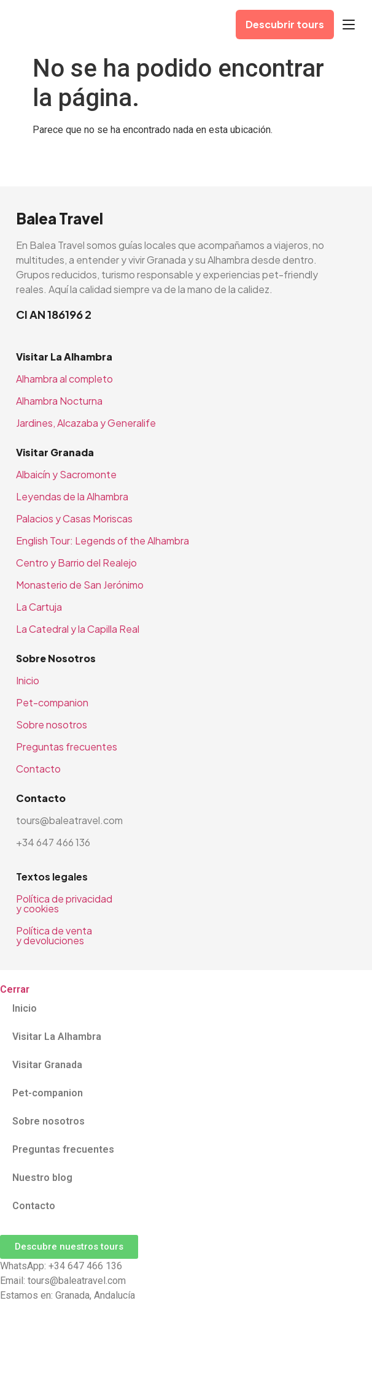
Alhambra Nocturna (59, 400)
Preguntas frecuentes (66, 746)
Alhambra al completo (64, 378)
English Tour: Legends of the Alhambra (102, 540)
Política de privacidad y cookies (64, 903)
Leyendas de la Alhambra (72, 496)
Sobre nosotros (51, 724)
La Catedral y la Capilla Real (77, 628)
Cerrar (14, 989)
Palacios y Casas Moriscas (74, 518)
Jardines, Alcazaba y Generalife (86, 422)
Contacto (38, 768)
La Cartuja (39, 606)
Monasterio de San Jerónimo (80, 584)
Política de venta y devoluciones (54, 935)
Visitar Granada (47, 1065)
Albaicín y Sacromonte (66, 474)
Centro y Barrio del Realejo (76, 562)
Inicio (27, 680)
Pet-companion (52, 702)
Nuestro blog (42, 1177)
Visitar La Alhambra (56, 1036)
